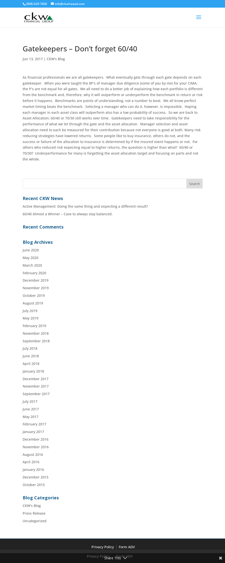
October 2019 (34, 295)
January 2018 (33, 371)
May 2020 (30, 257)
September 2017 (36, 393)
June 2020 (31, 250)
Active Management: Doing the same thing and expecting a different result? (85, 206)
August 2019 (33, 303)
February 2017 (34, 424)
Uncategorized (34, 521)
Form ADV (127, 547)
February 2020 (34, 273)
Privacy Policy (102, 547)
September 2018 (36, 341)
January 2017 (33, 431)
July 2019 (30, 310)
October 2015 (34, 484)
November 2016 (36, 447)
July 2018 (30, 348)
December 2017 (35, 378)
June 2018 (31, 356)
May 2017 (30, 416)
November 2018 (36, 333)
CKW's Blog (56, 59)
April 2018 (31, 363)
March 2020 (32, 265)
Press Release (34, 513)
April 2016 (31, 462)
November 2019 (36, 288)
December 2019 (35, 280)
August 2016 (33, 454)
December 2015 (35, 477)
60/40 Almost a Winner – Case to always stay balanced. (68, 214)
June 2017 (31, 409)
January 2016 (33, 469)
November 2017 (36, 386)
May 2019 (30, 318)
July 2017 (30, 401)
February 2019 (34, 325)
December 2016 (35, 439)
